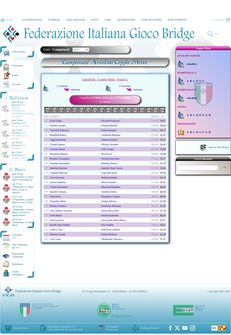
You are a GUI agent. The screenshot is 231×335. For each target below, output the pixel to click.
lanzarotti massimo (110, 135)
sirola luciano (57, 220)
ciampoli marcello (59, 173)
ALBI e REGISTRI (75, 19)
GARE (107, 19)
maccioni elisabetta (110, 187)
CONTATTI (221, 20)
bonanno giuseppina (59, 158)
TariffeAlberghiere (17, 273)
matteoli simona (109, 163)
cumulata (75, 89)
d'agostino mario (58, 201)
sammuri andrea (109, 139)
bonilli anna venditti (60, 225)
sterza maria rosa (110, 210)
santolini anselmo (58, 168)
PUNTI (94, 19)
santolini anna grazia (111, 168)
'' (22, 178)
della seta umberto (110, 229)
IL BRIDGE (54, 19)
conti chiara (56, 120)
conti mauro (56, 215)
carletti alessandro (59, 187)
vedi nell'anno (18, 51)
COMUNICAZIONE (151, 19)
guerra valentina (58, 182)
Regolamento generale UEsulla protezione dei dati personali (65, 328)
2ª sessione (124, 85)
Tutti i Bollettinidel (19, 246)
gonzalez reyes (57, 149)
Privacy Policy (21, 327)
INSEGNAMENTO (177, 19)
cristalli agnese (57, 144)
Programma (17, 65)
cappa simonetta (58, 139)
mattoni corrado (57, 234)
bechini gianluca (58, 206)
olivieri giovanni (109, 144)
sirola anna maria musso (113, 220)
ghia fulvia (55, 196)
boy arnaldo (107, 225)
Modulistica (17, 264)
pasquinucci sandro (110, 196)
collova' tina (56, 229)
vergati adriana (108, 201)
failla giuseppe (108, 130)
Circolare (16, 84)
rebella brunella (109, 177)
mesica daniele (108, 182)
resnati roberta (108, 234)
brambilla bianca (58, 135)
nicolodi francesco (110, 120)
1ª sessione (62, 85)
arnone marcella (109, 125)
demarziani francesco (112, 239)
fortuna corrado (57, 125)
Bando (15, 75)
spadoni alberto (109, 191)
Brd (48, 110)
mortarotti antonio (59, 154)
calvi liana (55, 239)
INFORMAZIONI (126, 19)
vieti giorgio (107, 149)
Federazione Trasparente (112, 328)
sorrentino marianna (111, 206)
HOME (6, 20)
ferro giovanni (57, 177)
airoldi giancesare (110, 158)
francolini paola (109, 173)
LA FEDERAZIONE (32, 19)
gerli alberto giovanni (61, 210)
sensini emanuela (109, 215)
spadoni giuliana (58, 191)
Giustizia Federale (150, 327)
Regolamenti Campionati (18, 255)
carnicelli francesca (59, 130)
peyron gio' (107, 154)
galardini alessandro (60, 163)
